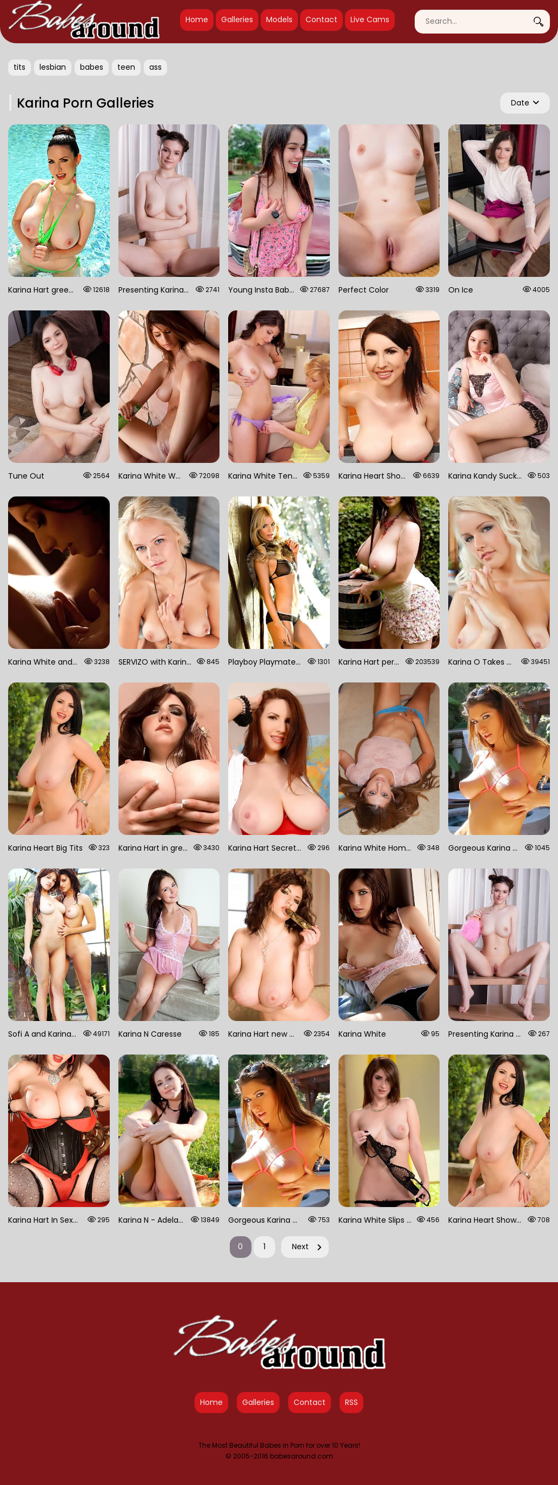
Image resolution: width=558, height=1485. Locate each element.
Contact (321, 19)
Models (279, 19)
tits (19, 67)
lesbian (52, 67)
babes (91, 67)
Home (196, 19)
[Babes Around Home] (84, 21)
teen (126, 67)
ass (155, 67)
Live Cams (369, 19)
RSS (351, 1402)
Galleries (237, 19)
